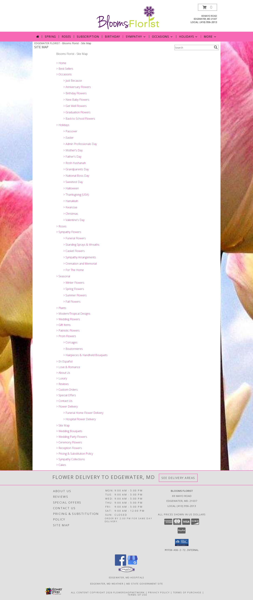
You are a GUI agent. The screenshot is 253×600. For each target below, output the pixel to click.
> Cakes (61, 465)
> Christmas (70, 214)
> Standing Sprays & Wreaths (81, 245)
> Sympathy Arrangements (79, 257)
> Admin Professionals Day (80, 144)
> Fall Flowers (71, 302)
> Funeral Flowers (74, 238)
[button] (207, 7)
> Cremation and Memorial (80, 264)
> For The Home (73, 270)
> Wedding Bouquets (69, 431)
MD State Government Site (144, 583)
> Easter (68, 138)
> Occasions (64, 74)
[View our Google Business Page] (132, 564)
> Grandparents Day (76, 169)
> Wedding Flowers (68, 319)
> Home (61, 63)
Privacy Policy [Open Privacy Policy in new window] (159, 592)
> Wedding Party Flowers (71, 437)
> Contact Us (64, 401)
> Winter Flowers (73, 283)
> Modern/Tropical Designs (73, 313)
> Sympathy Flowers (68, 232)
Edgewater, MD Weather (106, 583)
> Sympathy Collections (70, 459)
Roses (66, 37)
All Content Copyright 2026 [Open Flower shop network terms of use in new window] (91, 592)
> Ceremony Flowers (69, 442)
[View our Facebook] (120, 564)
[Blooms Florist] (128, 17)
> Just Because (72, 81)
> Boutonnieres (73, 349)
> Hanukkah (70, 201)
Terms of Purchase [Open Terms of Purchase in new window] (187, 592)
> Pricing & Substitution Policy (74, 454)
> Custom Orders (67, 389)
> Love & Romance (68, 367)
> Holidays (62, 125)
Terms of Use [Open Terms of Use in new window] (137, 594)
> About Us (63, 373)
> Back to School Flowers (79, 119)
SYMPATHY (136, 37)
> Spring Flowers (73, 289)
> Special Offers (66, 395)
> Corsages (70, 342)
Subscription (88, 37)
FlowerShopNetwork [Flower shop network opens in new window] (129, 592)
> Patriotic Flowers (68, 330)
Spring (50, 37)
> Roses (61, 226)
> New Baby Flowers (76, 100)
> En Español (64, 361)
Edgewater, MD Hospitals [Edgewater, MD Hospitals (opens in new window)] (126, 577)
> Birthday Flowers (75, 93)
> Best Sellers (64, 69)
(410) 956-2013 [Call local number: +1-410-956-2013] (208, 22)
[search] (216, 47)
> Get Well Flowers (75, 106)
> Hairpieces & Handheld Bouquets (85, 355)
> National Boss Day (76, 176)
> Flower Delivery (67, 406)
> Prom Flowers (66, 336)
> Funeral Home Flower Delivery (83, 413)
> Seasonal (63, 276)
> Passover (70, 131)
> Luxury (61, 378)
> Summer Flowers (75, 295)
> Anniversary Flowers (77, 87)
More (210, 37)
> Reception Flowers (69, 448)
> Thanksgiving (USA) (76, 195)
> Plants (61, 308)
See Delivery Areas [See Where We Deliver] (178, 478)
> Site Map (63, 425)
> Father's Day (72, 157)
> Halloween (71, 188)
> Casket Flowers (74, 251)
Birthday (112, 37)
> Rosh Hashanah (74, 163)
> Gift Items (63, 325)
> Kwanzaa (70, 207)
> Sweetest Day (73, 182)
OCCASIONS (162, 37)
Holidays (188, 37)
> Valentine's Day (74, 220)
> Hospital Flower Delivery (79, 419)
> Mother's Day (73, 150)
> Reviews (62, 384)
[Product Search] (193, 47)
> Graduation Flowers (76, 112)
